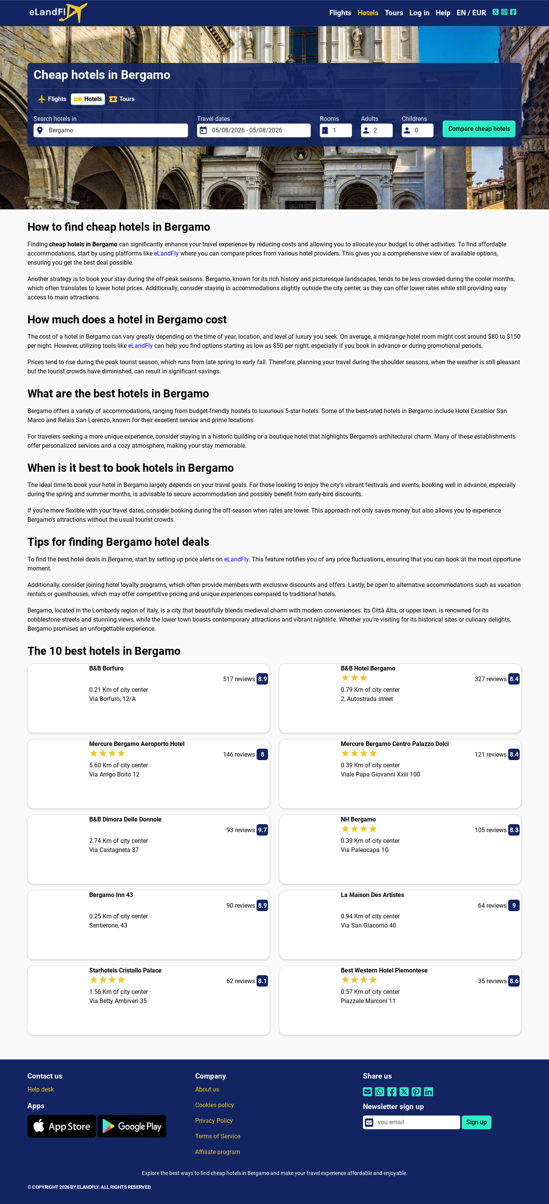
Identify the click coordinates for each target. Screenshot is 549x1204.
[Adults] (381, 130)
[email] (416, 1122)
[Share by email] (367, 1096)
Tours (394, 12)
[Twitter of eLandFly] (496, 11)
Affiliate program (217, 1152)
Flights (340, 12)
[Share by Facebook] (391, 1096)
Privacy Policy (214, 1120)
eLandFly (166, 253)
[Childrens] (422, 130)
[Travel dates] (259, 130)
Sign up (476, 1122)
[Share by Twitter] (404, 1096)
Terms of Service (217, 1136)
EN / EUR (471, 12)
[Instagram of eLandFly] (505, 11)
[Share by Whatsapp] (379, 1096)
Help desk (40, 1089)
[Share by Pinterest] (416, 1096)
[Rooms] (340, 130)
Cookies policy (214, 1105)
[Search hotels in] (116, 130)
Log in (419, 12)
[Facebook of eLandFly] (514, 11)
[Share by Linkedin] (428, 1096)
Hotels (368, 12)
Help (443, 12)
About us (207, 1089)
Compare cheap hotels (479, 128)
